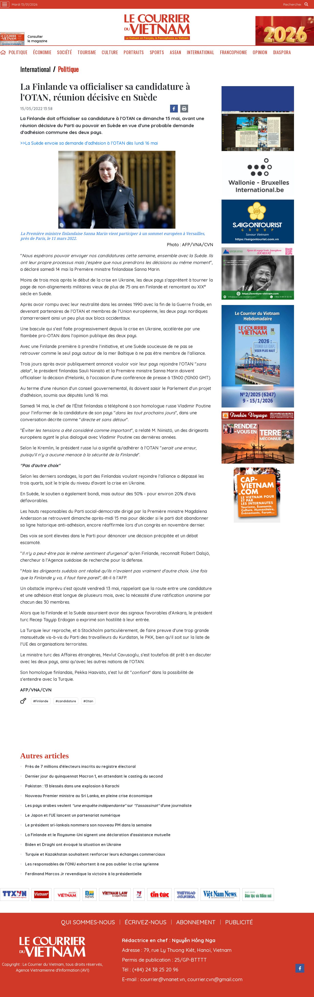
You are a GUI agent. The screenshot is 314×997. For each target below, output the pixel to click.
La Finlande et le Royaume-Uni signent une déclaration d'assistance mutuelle (98, 834)
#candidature (66, 701)
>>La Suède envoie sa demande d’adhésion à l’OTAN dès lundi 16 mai (89, 143)
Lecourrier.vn (157, 27)
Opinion (260, 52)
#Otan (88, 701)
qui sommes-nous (88, 922)
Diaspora (282, 52)
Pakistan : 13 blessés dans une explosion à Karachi (72, 785)
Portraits (134, 52)
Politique (18, 52)
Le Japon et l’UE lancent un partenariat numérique (72, 815)
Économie (42, 52)
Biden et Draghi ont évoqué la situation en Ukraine (73, 844)
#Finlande (40, 701)
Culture (110, 52)
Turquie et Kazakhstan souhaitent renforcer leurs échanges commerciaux (95, 854)
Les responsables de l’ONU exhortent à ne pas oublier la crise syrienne (92, 864)
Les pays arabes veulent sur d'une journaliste (108, 805)
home (3, 52)
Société (64, 52)
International (200, 52)
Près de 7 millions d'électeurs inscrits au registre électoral (80, 766)
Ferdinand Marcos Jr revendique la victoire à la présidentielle (83, 873)
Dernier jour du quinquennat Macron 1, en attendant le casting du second (94, 776)
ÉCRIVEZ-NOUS (145, 922)
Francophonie (233, 52)
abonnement (195, 922)
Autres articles (44, 755)
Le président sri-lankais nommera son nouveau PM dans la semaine (88, 825)
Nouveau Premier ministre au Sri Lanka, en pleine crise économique (88, 795)
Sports (157, 52)
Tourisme (87, 52)
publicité (239, 922)
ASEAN (175, 52)
